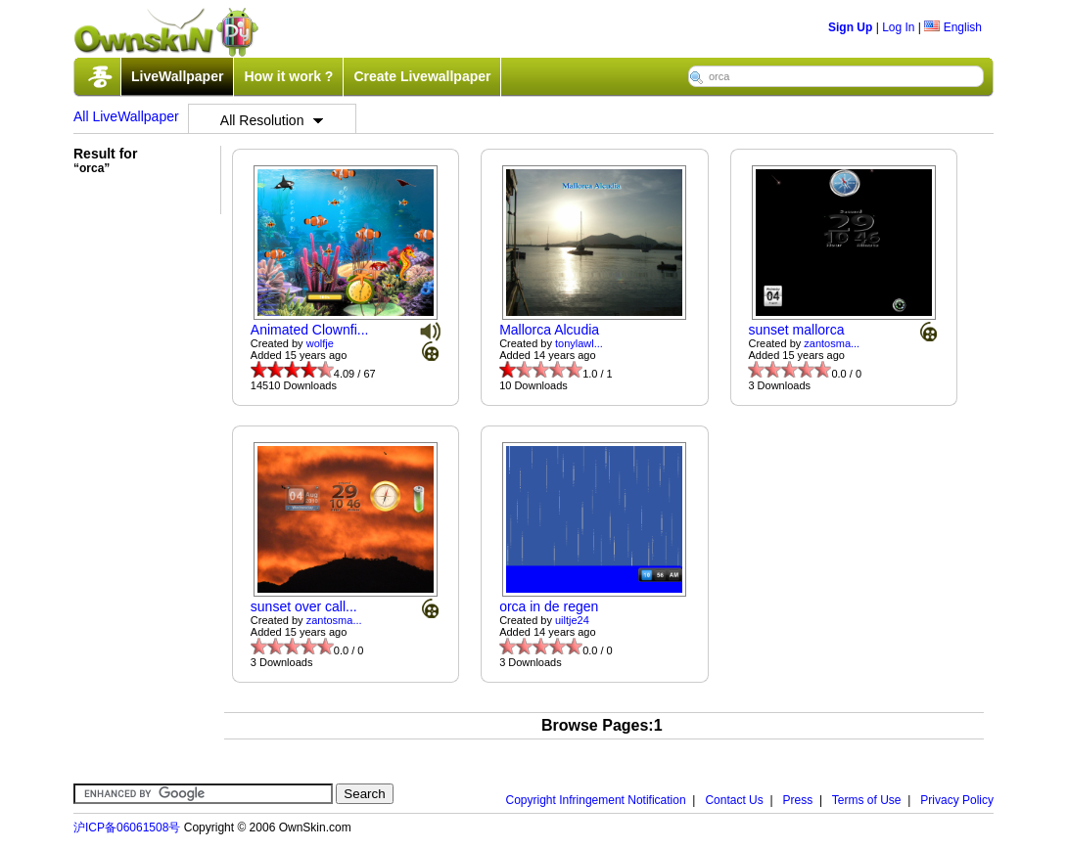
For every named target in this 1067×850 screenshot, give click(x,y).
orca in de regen (548, 606)
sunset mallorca (796, 329)
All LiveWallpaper (126, 116)
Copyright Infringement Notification (596, 800)
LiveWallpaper (177, 76)
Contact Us (734, 800)
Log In (898, 27)
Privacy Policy (957, 800)
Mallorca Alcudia (549, 329)
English (953, 27)
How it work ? (288, 76)
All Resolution (272, 120)
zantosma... (831, 343)
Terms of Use (867, 800)
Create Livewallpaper (421, 76)
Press (798, 800)
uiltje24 (572, 620)
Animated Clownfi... (310, 329)
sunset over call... (304, 606)
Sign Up (850, 27)
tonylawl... (579, 343)
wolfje (320, 343)
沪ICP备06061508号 (126, 827)
